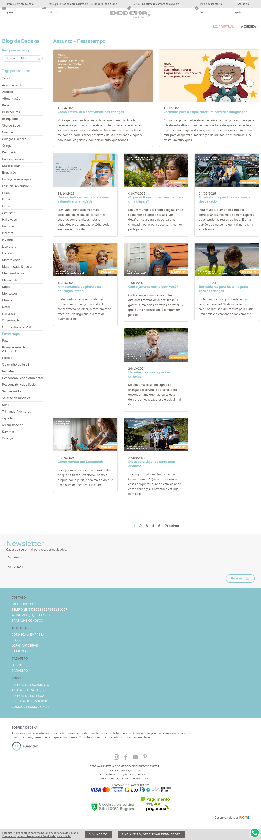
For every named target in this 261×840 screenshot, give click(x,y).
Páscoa (7, 358)
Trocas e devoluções (29, 690)
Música (7, 300)
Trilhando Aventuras (16, 411)
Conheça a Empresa (28, 634)
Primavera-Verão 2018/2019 (14, 349)
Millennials (9, 280)
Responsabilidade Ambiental (22, 378)
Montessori (10, 293)
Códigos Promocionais (30, 707)
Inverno (7, 240)
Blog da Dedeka (20, 41)
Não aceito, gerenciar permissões (151, 834)
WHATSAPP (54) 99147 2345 (32, 615)
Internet (7, 233)
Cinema (7, 132)
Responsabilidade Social (19, 384)
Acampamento (12, 85)
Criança (7, 438)
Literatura (9, 246)
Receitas (8, 371)
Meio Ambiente (13, 273)
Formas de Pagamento (30, 685)
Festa (6, 193)
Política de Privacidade (31, 701)
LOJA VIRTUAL (223, 27)
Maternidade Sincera (17, 267)
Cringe (6, 146)
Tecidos (7, 78)
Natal (6, 307)
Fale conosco (23, 604)
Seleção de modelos (16, 398)
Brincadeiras (11, 112)
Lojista (7, 253)
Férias (6, 206)
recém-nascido (12, 425)
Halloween (9, 219)
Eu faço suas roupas (16, 179)
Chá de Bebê (11, 125)
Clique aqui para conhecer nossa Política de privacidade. (36, 836)
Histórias (8, 226)
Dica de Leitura (13, 159)
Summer (8, 432)
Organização (11, 320)
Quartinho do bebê (15, 364)
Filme (6, 199)
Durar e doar (11, 166)
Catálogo (20, 651)
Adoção (7, 92)
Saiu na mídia (11, 391)
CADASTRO (20, 671)
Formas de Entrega (28, 696)
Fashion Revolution (16, 186)
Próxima (172, 526)
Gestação (8, 213)
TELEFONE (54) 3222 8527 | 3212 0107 (39, 609)
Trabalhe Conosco (27, 620)
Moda (6, 287)
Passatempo (11, 334)
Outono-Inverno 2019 (17, 327)
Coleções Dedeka (14, 139)
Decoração (9, 152)
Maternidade (11, 260)
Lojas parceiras (25, 645)
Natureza (8, 314)
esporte (7, 418)
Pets (5, 340)
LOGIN (16, 665)
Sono (5, 405)
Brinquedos (10, 119)
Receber (236, 578)
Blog (16, 640)
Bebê (5, 105)
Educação (9, 172)
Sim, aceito (98, 834)
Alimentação (11, 98)
